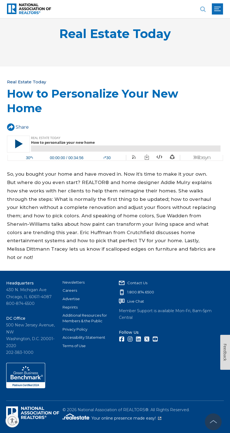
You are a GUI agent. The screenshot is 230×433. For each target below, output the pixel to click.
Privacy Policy (75, 329)
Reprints (70, 307)
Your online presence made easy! (126, 418)
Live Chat (135, 301)
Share (18, 127)
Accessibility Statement (84, 337)
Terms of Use (74, 345)
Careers (70, 290)
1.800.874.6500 (140, 292)
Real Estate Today (115, 33)
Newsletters (74, 282)
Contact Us (137, 283)
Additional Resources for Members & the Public (85, 318)
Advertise (71, 298)
